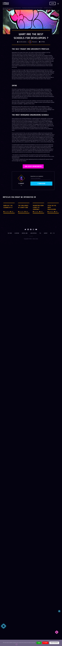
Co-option (17, 233)
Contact (45, 233)
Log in (52, 3)
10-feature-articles (48, 7)
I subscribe (41, 183)
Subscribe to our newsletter (37, 176)
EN (50, 233)
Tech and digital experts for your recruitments (12, 7)
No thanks (45, 642)
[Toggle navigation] (58, 3)
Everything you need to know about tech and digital (32, 7)
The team (10, 233)
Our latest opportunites (33, 166)
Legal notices (33, 233)
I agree (39, 642)
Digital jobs (24, 233)
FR (53, 233)
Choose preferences (54, 642)
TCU (40, 233)
